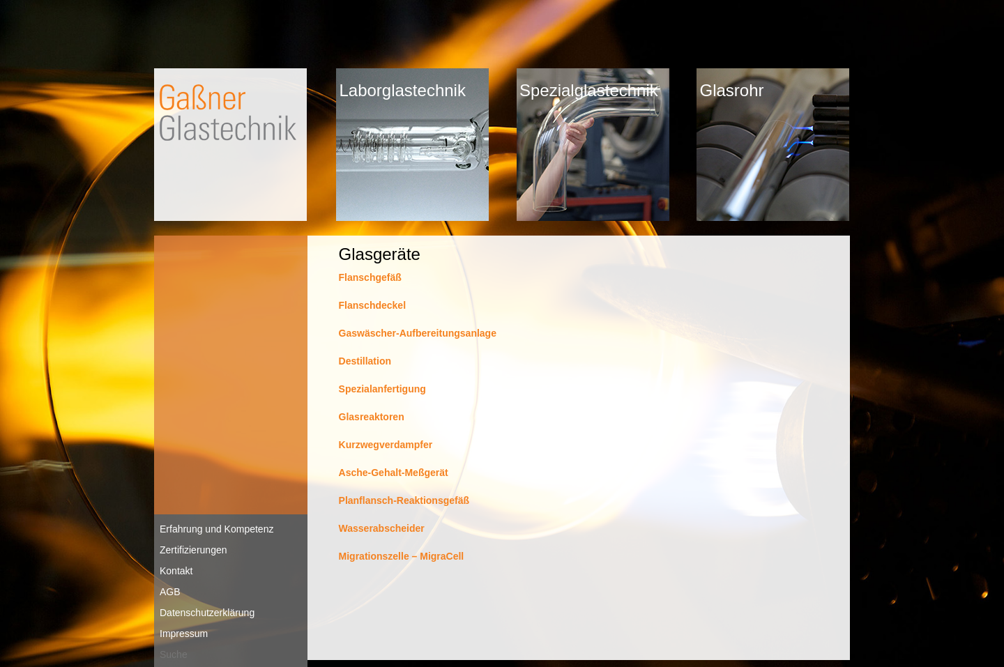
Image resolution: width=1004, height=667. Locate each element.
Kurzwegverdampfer (386, 444)
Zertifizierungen (193, 549)
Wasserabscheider (382, 528)
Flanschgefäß (370, 277)
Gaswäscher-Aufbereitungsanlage (417, 333)
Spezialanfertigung (382, 388)
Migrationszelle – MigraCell (401, 556)
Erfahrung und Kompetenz (216, 529)
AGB (170, 591)
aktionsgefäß (439, 500)
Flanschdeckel (372, 305)
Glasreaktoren (371, 416)
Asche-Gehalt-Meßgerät (393, 472)
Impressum (184, 633)
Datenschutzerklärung (207, 612)
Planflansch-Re (374, 500)
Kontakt (176, 570)
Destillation (365, 361)
